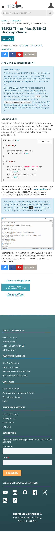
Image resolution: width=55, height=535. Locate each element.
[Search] (50, 13)
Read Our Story (10, 337)
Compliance (8, 422)
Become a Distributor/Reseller (17, 371)
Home (4, 21)
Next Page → (16, 287)
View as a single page (18, 280)
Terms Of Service (11, 414)
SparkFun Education (13, 345)
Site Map (7, 426)
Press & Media (9, 341)
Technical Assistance (12, 397)
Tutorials (15, 21)
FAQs (5, 401)
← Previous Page (15, 295)
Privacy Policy (9, 418)
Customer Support (11, 388)
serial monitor (40, 189)
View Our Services (11, 367)
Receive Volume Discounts (15, 375)
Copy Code (44, 141)
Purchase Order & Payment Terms (18, 393)
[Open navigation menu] (3, 7)
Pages (8, 38)
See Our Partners (11, 363)
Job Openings (9, 350)
